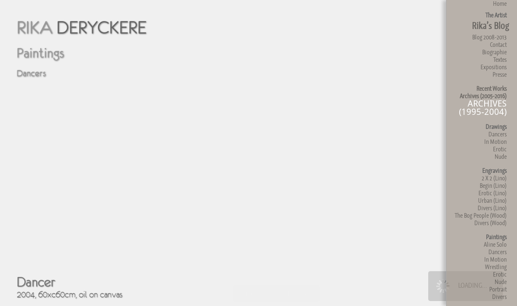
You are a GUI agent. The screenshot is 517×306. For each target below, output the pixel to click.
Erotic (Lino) (492, 193)
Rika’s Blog (490, 26)
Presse (500, 74)
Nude (501, 156)
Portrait (498, 289)
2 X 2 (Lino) (494, 178)
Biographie (494, 52)
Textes (500, 59)
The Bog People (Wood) (481, 215)
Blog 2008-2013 (489, 37)
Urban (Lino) (492, 200)
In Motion (495, 142)
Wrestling (496, 267)
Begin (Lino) (493, 185)
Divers (499, 297)
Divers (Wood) (490, 223)
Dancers (497, 134)
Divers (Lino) (492, 208)
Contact (498, 45)
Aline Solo (495, 244)
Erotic (500, 149)
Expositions (493, 67)
